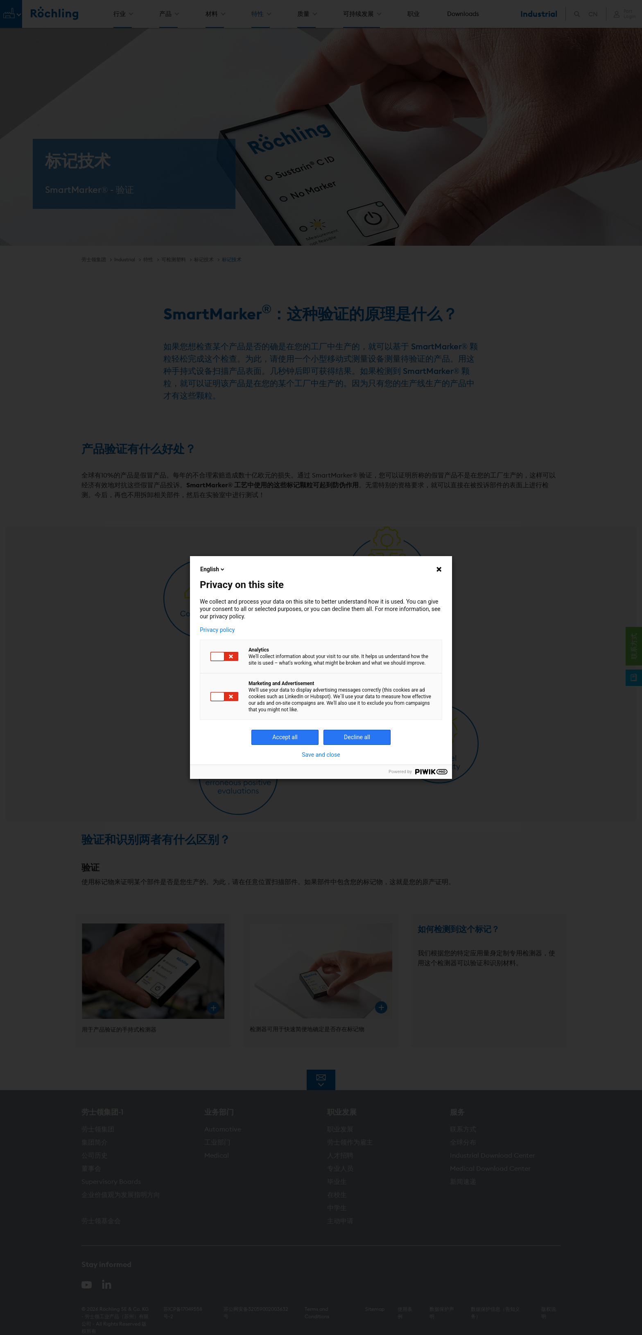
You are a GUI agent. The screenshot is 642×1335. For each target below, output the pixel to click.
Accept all (285, 737)
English (213, 569)
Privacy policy (217, 630)
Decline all (357, 737)
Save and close (321, 754)
